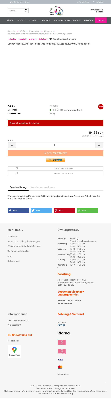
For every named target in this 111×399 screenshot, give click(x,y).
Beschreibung (18, 188)
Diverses (88, 20)
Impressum (13, 237)
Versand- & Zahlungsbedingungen (24, 242)
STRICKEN (33, 20)
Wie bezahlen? (14, 325)
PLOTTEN (21, 20)
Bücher (46, 20)
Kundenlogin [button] (83, 2)
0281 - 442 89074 (66, 286)
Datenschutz (14, 262)
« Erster (12, 40)
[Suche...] (26, 10)
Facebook (13, 341)
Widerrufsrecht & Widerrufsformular (24, 247)
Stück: (10, 141)
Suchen (100, 20)
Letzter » (43, 40)
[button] (18, 211)
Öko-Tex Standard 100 (18, 321)
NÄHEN (10, 20)
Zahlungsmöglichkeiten (18, 251)
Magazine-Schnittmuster (67, 20)
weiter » (33, 40)
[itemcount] (55, 146)
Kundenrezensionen (43, 188)
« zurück (22, 40)
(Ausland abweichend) (73, 111)
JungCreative (74, 386)
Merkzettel (98, 2)
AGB (9, 257)
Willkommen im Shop (19, 2)
